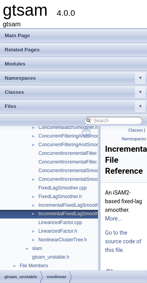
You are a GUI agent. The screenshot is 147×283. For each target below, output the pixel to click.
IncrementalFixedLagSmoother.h (72, 214)
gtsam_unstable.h (50, 257)
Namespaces (75, 78)
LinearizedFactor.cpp (60, 222)
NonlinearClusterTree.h (62, 240)
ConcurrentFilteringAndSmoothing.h (75, 144)
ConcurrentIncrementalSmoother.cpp (76, 170)
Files (75, 106)
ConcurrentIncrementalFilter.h (69, 162)
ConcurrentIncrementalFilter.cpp (71, 153)
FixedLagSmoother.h (60, 196)
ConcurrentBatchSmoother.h (68, 127)
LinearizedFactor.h (57, 231)
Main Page (17, 36)
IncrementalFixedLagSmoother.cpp (74, 205)
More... (113, 218)
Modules (15, 64)
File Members (34, 265)
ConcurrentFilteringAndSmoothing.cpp (78, 136)
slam (37, 248)
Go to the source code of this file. (123, 241)
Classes (75, 92)
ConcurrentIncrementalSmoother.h (74, 179)
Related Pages (22, 50)
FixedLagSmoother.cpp (62, 188)
